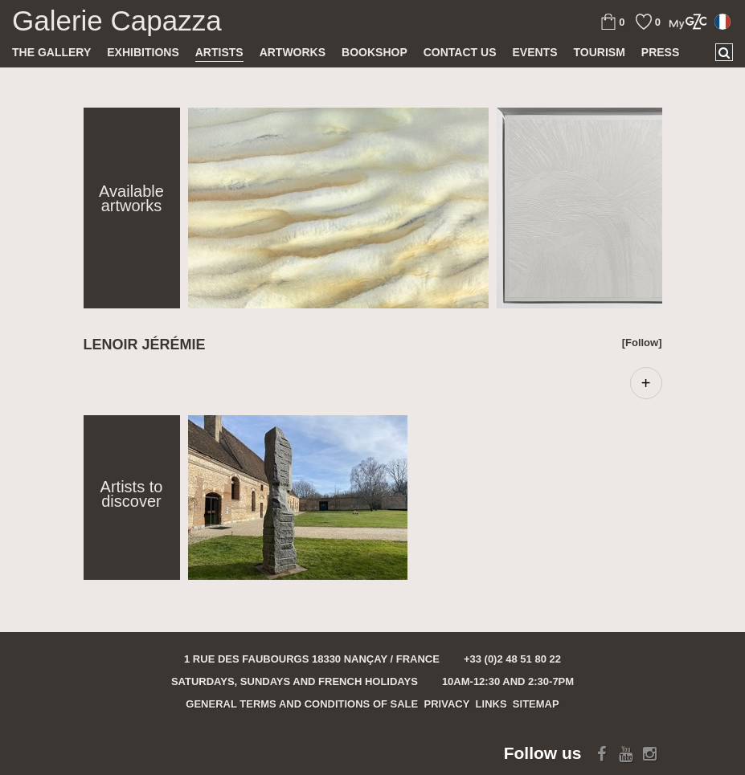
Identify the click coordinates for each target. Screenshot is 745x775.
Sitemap (536, 704)
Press (660, 52)
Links (491, 704)
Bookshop (374, 52)
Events (534, 52)
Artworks (292, 52)
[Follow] (642, 343)
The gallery (51, 52)
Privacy (447, 704)
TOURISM (599, 52)
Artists (219, 52)
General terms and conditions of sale (302, 704)
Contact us (460, 52)
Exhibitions (142, 52)
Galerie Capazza (117, 21)
